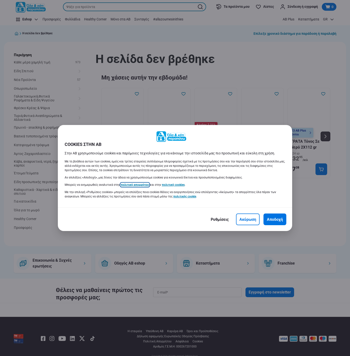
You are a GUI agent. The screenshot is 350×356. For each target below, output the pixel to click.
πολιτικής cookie (184, 196)
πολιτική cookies (173, 185)
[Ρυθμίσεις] (219, 219)
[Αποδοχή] (274, 219)
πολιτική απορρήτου (135, 185)
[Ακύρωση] (248, 219)
